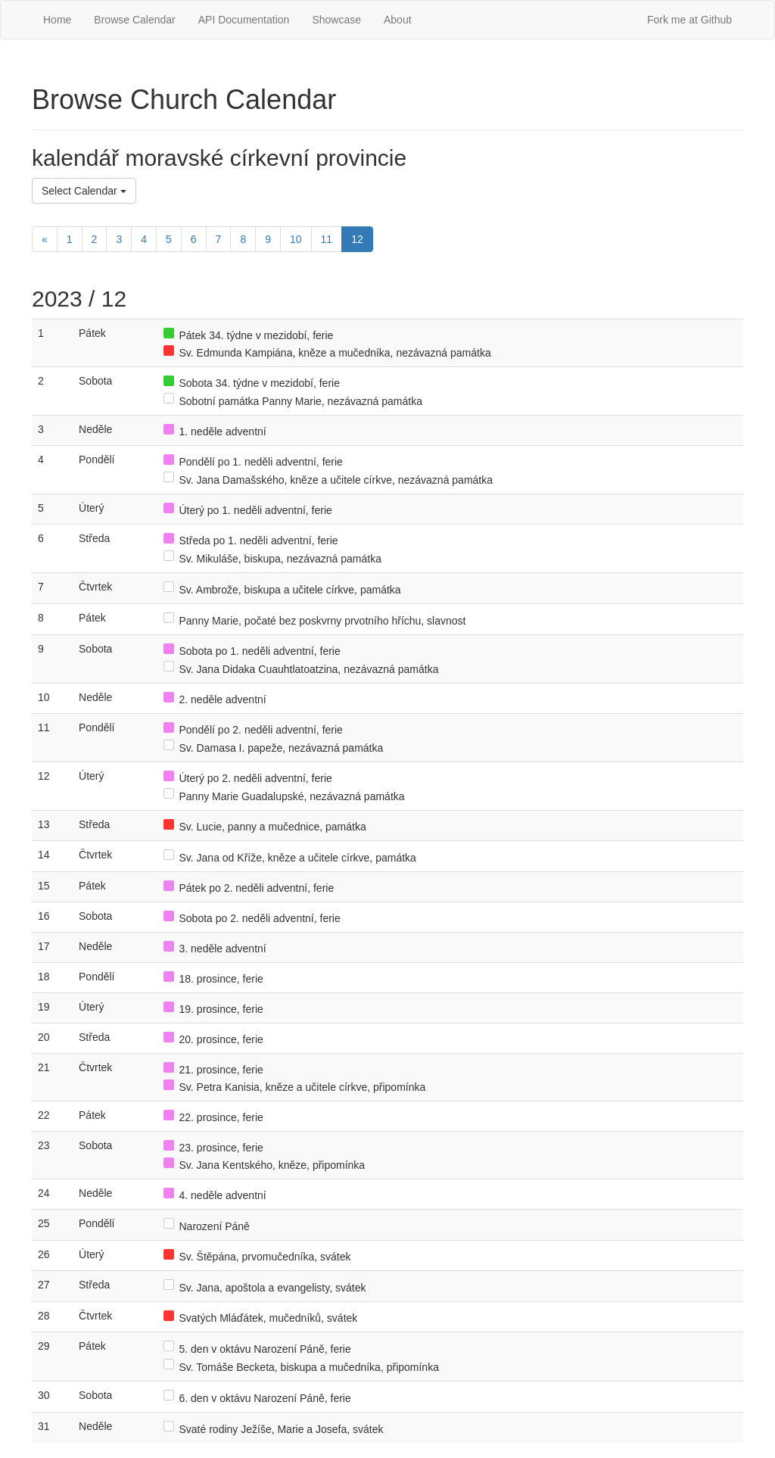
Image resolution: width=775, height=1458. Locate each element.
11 (327, 239)
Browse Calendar (134, 20)
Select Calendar (84, 191)
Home (57, 20)
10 (296, 239)
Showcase (336, 20)
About (398, 20)
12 (357, 239)
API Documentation (244, 20)
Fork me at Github (689, 20)
